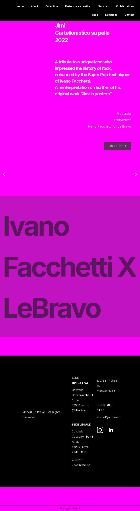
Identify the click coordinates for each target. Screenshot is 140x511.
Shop (95, 14)
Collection (51, 6)
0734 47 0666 (108, 380)
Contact (129, 14)
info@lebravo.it (105, 391)
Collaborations (125, 6)
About (34, 6)
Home (20, 6)
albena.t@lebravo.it (108, 417)
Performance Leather (78, 6)
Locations (111, 14)
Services (103, 6)
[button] (4, 174)
